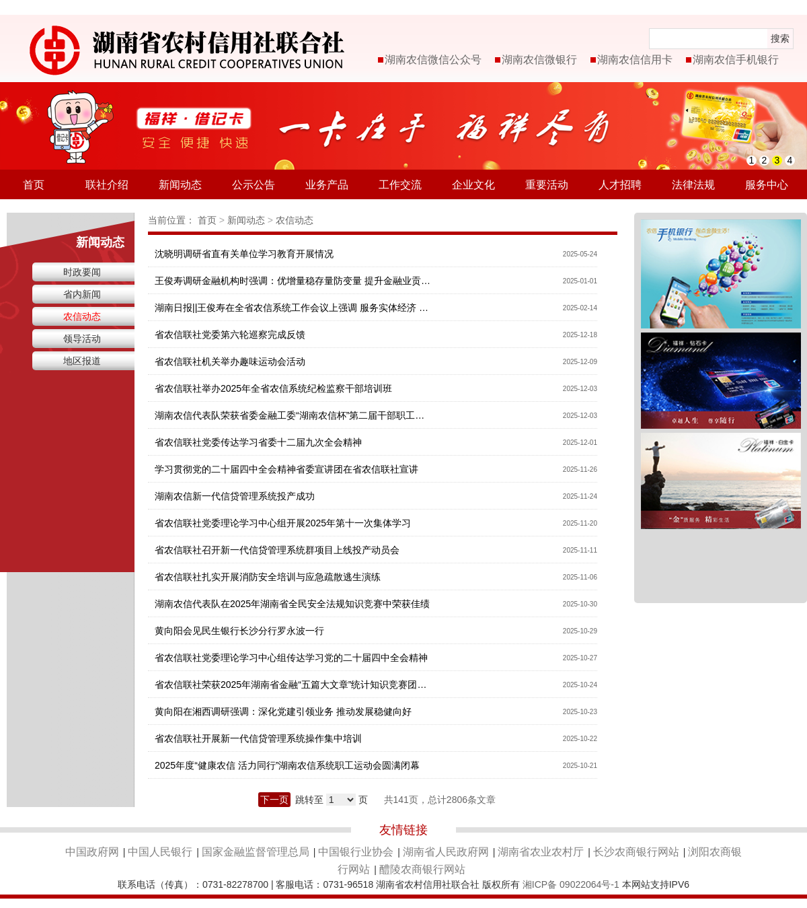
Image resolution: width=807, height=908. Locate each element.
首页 (33, 184)
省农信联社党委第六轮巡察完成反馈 (230, 334)
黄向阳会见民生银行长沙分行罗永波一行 (239, 630)
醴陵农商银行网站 (422, 869)
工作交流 (400, 184)
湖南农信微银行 (539, 59)
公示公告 (253, 184)
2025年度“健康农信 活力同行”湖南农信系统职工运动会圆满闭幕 (287, 765)
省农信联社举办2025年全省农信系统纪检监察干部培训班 (273, 388)
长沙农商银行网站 (636, 852)
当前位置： (171, 220)
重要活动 (546, 184)
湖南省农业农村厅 (541, 852)
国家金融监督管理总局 (255, 852)
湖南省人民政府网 (446, 852)
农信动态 (82, 316)
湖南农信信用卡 (634, 59)
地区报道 (82, 360)
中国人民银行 (160, 852)
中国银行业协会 (355, 852)
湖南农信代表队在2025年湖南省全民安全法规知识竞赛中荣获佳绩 (292, 603)
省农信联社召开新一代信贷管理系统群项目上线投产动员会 (277, 550)
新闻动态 (180, 184)
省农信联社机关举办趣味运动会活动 (230, 361)
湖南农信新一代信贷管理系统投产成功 (235, 496)
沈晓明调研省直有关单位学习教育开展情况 (244, 253)
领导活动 (82, 338)
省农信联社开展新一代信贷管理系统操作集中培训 (258, 738)
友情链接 (403, 830)
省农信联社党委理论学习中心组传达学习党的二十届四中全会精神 (291, 657)
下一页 (274, 799)
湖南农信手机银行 (736, 59)
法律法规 (693, 184)
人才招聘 (620, 184)
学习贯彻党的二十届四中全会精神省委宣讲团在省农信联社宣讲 (286, 469)
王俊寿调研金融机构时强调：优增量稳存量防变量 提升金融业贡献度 (292, 280)
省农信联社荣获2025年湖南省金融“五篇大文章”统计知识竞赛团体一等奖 (292, 684)
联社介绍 (106, 184)
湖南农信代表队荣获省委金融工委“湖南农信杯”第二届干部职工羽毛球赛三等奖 (292, 415)
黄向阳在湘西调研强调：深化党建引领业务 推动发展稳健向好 (283, 711)
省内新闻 (82, 294)
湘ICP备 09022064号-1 (571, 884)
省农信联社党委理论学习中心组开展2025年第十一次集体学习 (283, 523)
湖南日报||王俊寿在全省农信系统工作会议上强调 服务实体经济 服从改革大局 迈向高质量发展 (292, 307)
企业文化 (473, 184)
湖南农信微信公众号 (433, 59)
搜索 (780, 38)
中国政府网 (92, 852)
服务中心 (766, 184)
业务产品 (326, 184)
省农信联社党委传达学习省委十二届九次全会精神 (258, 442)
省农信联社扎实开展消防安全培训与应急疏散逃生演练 (268, 576)
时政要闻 (82, 272)
